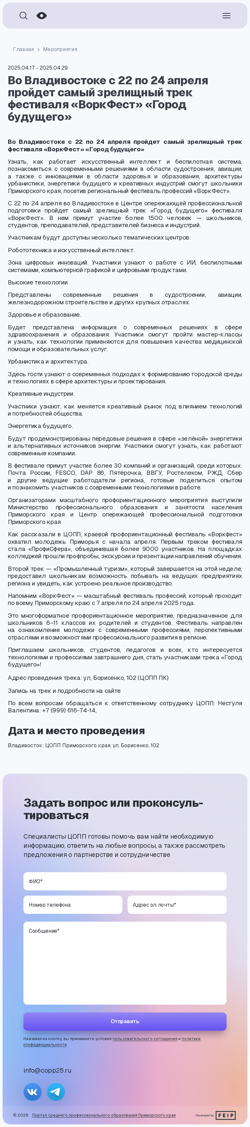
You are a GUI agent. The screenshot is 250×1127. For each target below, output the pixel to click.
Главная (23, 49)
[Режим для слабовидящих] (41, 15)
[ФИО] (125, 881)
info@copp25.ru (47, 1070)
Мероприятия (60, 49)
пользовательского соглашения (145, 1039)
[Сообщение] (125, 963)
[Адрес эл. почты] (177, 905)
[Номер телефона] (72, 905)
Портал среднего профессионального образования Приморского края (104, 1115)
